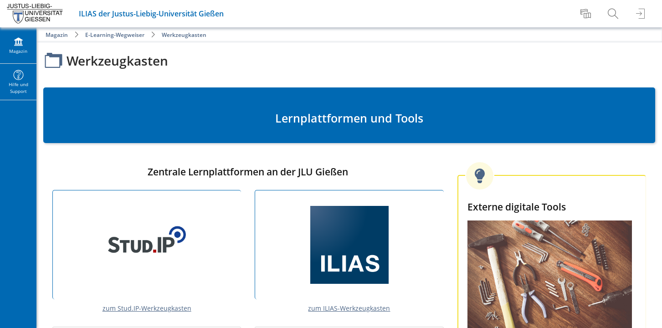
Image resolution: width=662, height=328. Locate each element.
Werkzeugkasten (184, 35)
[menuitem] (586, 13)
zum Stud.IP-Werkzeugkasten (147, 308)
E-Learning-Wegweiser (114, 35)
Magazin (57, 35)
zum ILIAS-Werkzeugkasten (349, 308)
